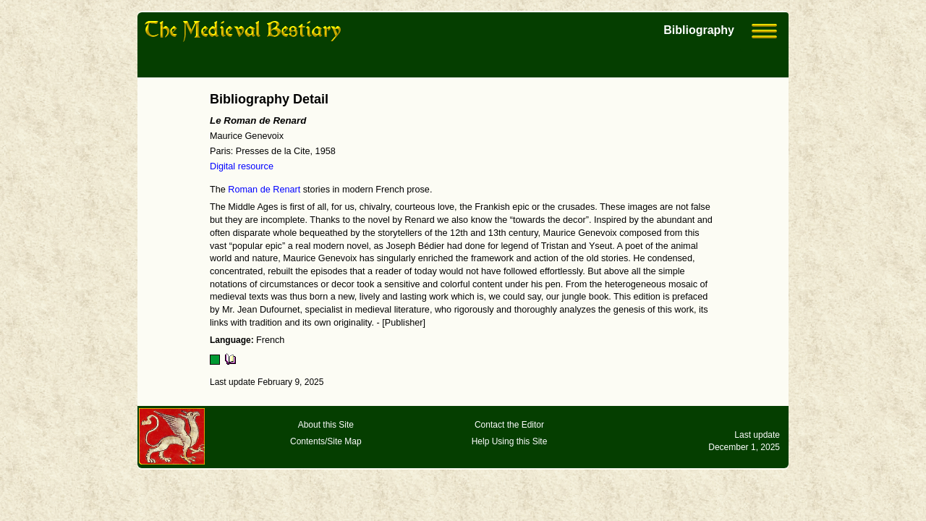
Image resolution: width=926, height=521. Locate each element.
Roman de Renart (264, 190)
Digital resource (241, 166)
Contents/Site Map (326, 441)
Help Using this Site (510, 441)
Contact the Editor (509, 425)
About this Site (326, 425)
